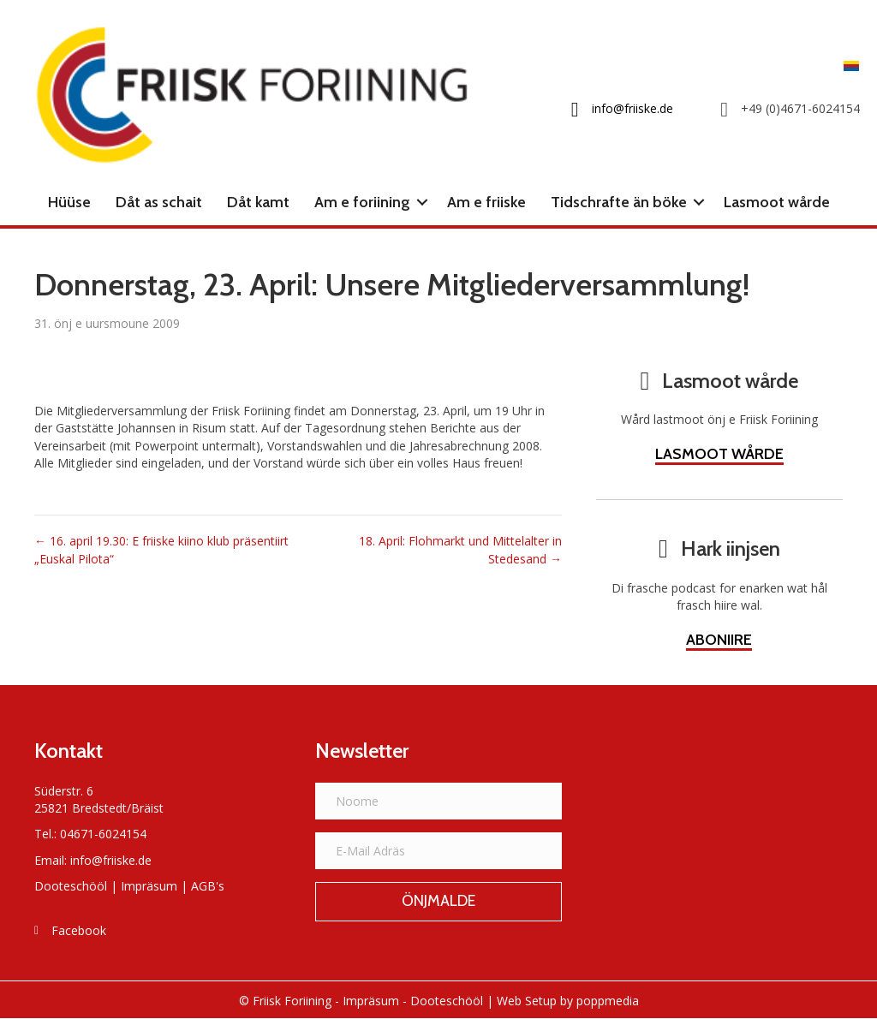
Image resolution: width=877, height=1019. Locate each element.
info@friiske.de (111, 860)
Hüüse (69, 202)
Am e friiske (486, 202)
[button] (422, 202)
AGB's (207, 886)
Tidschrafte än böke (619, 202)
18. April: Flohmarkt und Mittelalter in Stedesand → (460, 549)
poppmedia (607, 1000)
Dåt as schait (159, 202)
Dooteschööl (70, 886)
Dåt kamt (258, 202)
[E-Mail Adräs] (438, 850)
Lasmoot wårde (777, 202)
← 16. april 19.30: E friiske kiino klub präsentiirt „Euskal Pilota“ (161, 549)
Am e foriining (362, 202)
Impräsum (149, 886)
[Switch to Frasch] (847, 64)
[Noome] (438, 801)
